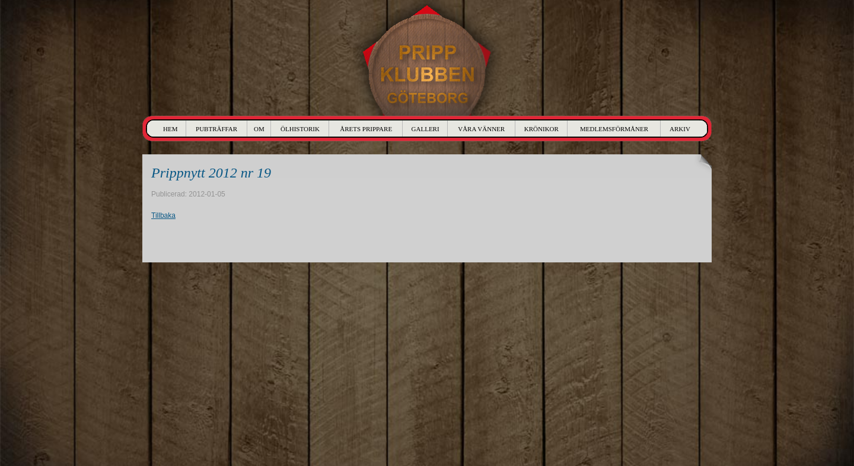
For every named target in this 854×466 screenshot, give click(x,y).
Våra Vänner (481, 128)
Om (259, 128)
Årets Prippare (366, 128)
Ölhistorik (300, 128)
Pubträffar (216, 128)
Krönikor (541, 128)
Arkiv (680, 128)
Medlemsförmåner (614, 128)
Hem (170, 128)
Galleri (425, 128)
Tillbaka (163, 215)
